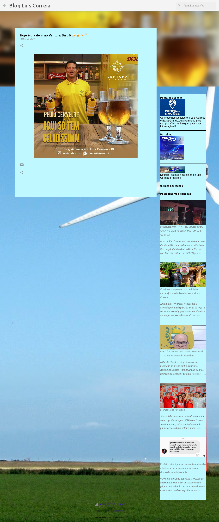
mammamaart (118, 511)
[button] (22, 45)
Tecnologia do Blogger (109, 504)
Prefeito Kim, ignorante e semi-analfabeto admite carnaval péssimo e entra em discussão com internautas (183, 468)
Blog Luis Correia (29, 5)
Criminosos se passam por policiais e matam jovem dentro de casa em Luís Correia (180, 293)
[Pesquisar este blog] (199, 6)
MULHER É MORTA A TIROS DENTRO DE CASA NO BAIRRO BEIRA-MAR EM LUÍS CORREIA (181, 231)
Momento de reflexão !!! (173, 410)
